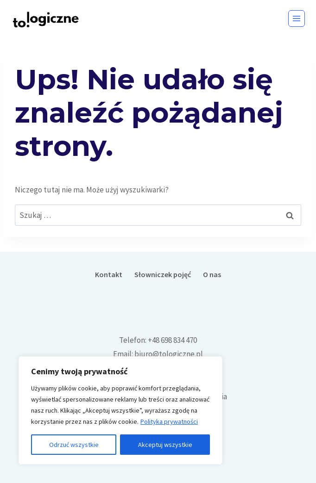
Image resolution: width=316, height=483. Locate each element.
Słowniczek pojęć (162, 274)
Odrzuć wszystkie (74, 444)
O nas (212, 274)
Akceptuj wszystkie (165, 444)
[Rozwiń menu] (296, 18)
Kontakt (108, 274)
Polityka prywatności (169, 421)
